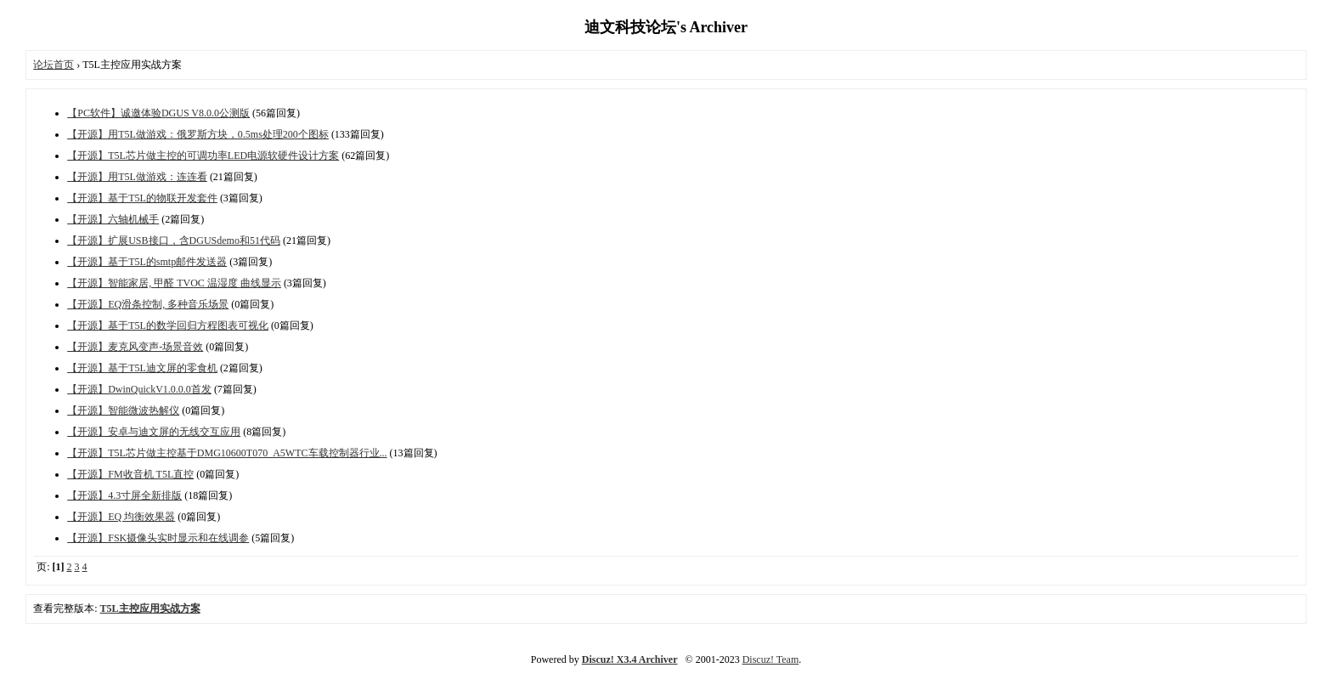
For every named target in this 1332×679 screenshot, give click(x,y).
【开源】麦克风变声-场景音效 (135, 347)
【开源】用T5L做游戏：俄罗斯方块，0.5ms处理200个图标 (198, 134)
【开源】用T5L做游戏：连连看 (137, 177)
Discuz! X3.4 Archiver (630, 659)
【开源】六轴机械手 (113, 219)
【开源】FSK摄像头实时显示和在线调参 (158, 538)
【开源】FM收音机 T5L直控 (130, 474)
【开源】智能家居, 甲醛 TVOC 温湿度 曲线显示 (174, 283)
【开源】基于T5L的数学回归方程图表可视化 (167, 325)
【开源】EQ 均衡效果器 (121, 517)
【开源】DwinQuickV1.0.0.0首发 (139, 389)
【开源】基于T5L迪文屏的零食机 (142, 368)
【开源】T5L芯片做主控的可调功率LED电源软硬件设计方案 (203, 155)
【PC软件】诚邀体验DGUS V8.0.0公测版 (158, 113)
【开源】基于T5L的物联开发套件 (142, 198)
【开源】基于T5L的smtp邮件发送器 (147, 262)
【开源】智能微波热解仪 (123, 410)
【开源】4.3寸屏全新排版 (124, 495)
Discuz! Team (770, 659)
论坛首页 (53, 65)
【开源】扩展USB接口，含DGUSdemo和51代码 (173, 240)
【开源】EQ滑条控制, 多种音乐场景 (148, 304)
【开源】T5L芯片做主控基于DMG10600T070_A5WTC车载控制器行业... (227, 453)
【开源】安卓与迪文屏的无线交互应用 (153, 432)
